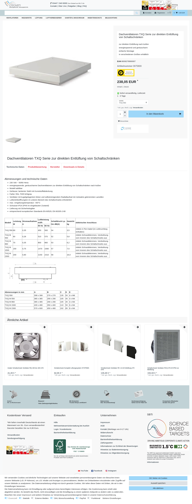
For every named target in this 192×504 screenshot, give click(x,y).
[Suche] (137, 13)
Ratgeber (72, 6)
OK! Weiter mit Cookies (158, 478)
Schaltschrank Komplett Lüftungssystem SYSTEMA (71, 368)
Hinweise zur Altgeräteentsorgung (114, 453)
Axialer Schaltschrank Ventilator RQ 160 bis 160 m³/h (25, 368)
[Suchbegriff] (69, 13)
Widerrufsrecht (106, 432)
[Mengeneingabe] (120, 114)
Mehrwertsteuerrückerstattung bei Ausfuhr (71, 426)
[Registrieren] (159, 13)
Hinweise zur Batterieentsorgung (114, 449)
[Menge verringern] (125, 115)
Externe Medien (42, 498)
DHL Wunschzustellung (64, 498)
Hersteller (55, 167)
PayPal (83, 498)
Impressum (105, 422)
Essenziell (13, 498)
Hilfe (56, 422)
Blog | (79, 6)
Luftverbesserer (54, 18)
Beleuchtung (111, 18)
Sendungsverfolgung (16, 438)
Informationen (153, 462)
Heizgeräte (27, 18)
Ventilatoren (12, 18)
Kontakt (53, 6)
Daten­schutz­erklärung (106, 495)
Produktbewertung (37, 167)
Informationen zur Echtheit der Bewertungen (119, 446)
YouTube (83, 471)
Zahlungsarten (106, 443)
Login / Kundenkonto (62, 429)
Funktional (95, 498)
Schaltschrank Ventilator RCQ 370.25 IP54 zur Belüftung (163, 369)
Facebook (96, 471)
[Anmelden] (147, 13)
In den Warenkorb (163, 113)
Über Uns (62, 6)
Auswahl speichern (158, 483)
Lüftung (39, 18)
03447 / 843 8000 (59, 3)
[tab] (15, 167)
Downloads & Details (73, 167)
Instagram (111, 471)
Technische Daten (15, 167)
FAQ (85, 6)
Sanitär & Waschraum (74, 18)
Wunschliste (123, 121)
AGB (102, 426)
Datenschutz (105, 436)
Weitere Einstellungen (111, 498)
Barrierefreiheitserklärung (64, 432)
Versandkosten (137, 108)
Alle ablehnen (158, 488)
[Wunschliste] (169, 13)
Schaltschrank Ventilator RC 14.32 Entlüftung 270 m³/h (117, 369)
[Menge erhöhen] (125, 112)
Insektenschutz (95, 18)
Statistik (26, 498)
